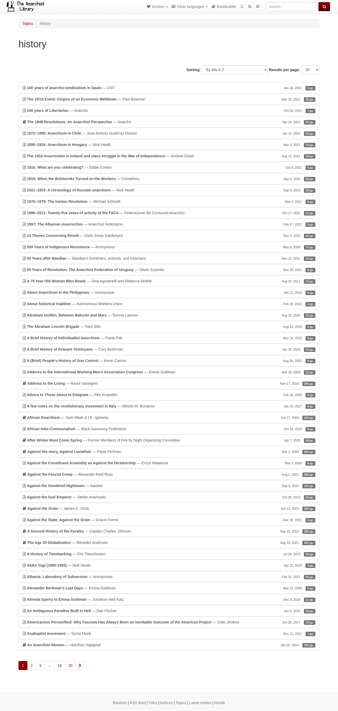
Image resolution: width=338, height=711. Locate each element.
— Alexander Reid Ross (169, 474)
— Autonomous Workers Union (169, 303)
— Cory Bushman (169, 349)
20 (70, 665)
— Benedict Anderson (169, 542)
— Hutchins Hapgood (169, 645)
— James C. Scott (169, 508)
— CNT (169, 87)
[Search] (292, 6)
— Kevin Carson (169, 360)
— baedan (169, 485)
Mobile (219, 703)
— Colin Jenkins (169, 622)
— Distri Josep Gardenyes (169, 235)
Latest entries (200, 703)
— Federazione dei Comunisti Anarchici (169, 212)
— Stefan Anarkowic (169, 497)
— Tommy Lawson (169, 315)
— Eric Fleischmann (169, 554)
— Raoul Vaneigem (169, 383)
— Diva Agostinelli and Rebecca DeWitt (169, 281)
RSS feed (137, 703)
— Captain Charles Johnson (169, 531)
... (49, 665)
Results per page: (284, 70)
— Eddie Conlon (169, 167)
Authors (166, 703)
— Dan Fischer (169, 610)
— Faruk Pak (169, 338)
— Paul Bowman (169, 99)
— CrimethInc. (169, 178)
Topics (27, 23)
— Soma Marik (169, 633)
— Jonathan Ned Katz (169, 599)
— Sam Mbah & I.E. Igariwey (169, 417)
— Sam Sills (169, 326)
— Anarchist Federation (169, 224)
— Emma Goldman (169, 372)
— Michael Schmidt (169, 201)
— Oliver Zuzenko (169, 269)
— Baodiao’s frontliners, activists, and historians (169, 258)
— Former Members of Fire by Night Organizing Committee (169, 440)
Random (120, 703)
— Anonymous (169, 247)
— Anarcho (169, 110)
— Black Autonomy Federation (169, 429)
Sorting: (193, 70)
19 (60, 665)
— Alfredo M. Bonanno (169, 406)
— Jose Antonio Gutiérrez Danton (169, 133)
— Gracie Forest (169, 519)
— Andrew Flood (169, 156)
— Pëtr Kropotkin (169, 394)
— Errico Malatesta (169, 463)
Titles (152, 703)
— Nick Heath (169, 144)
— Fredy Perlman (169, 451)
